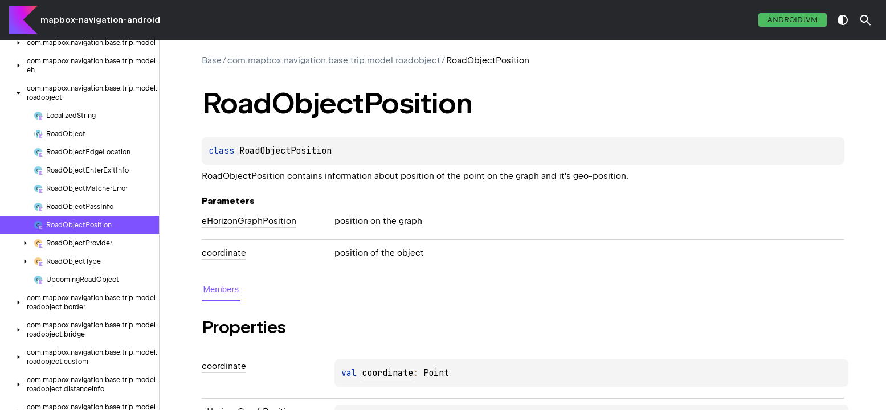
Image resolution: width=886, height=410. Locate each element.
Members (221, 289)
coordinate (387, 373)
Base (212, 60)
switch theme (842, 20)
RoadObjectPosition (285, 151)
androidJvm (792, 19)
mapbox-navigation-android (100, 20)
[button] (865, 20)
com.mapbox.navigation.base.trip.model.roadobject (333, 60)
